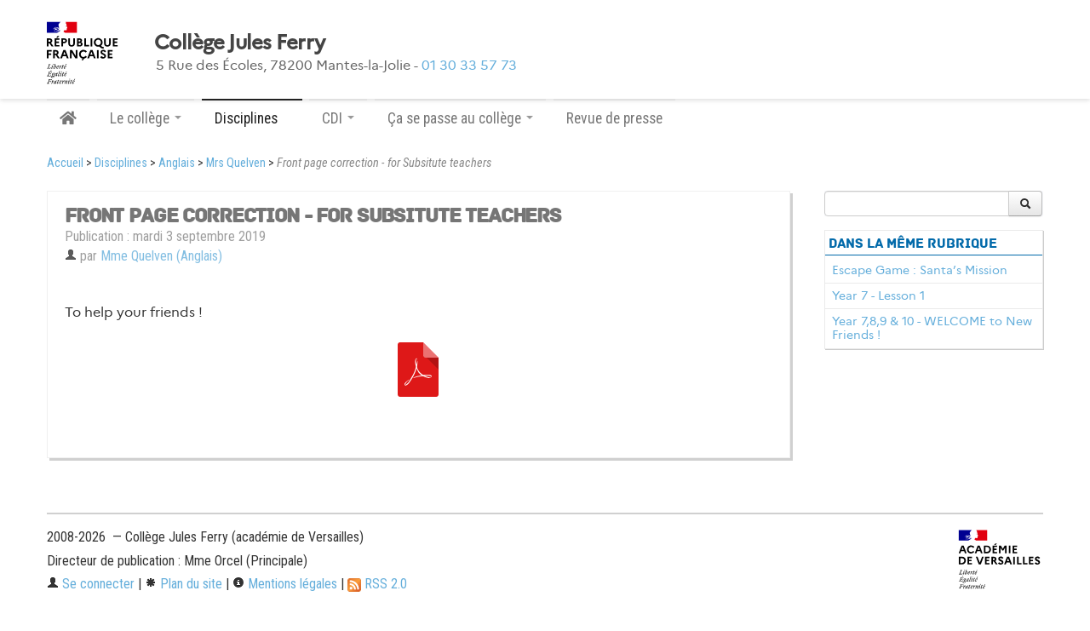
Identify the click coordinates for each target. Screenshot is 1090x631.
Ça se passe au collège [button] (460, 118)
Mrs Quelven (236, 163)
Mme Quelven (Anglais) (161, 256)
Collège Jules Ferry (239, 42)
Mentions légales (284, 584)
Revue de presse (614, 118)
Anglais (176, 163)
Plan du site (183, 584)
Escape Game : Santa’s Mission (919, 270)
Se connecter (91, 584)
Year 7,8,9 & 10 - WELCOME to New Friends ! (932, 327)
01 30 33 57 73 (469, 65)
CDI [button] (338, 118)
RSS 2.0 (377, 584)
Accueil (65, 163)
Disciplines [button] (252, 118)
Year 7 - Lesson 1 (878, 295)
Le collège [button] (145, 118)
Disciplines (121, 163)
